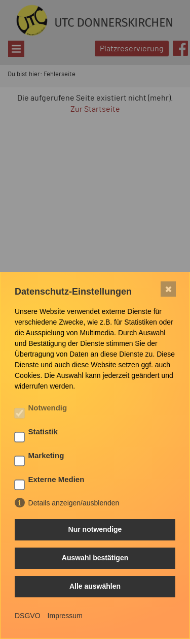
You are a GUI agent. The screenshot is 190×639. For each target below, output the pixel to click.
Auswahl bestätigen (95, 558)
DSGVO (28, 616)
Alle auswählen (95, 586)
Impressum (65, 616)
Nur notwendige (95, 529)
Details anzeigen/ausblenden (74, 503)
